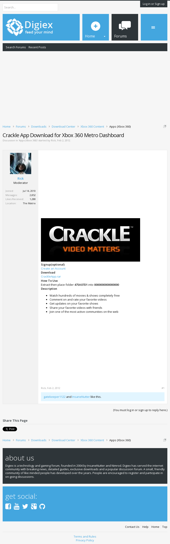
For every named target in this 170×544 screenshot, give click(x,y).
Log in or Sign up (154, 4)
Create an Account (53, 268)
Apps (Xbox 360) (28, 140)
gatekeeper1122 (55, 397)
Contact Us (132, 527)
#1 (163, 388)
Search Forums (16, 47)
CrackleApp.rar (51, 276)
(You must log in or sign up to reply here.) (140, 410)
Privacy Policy (85, 540)
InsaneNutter (81, 397)
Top (164, 527)
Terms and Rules (85, 536)
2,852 (33, 195)
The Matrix (29, 203)
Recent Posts (37, 47)
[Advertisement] (85, 87)
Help (145, 527)
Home (155, 527)
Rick (53, 140)
